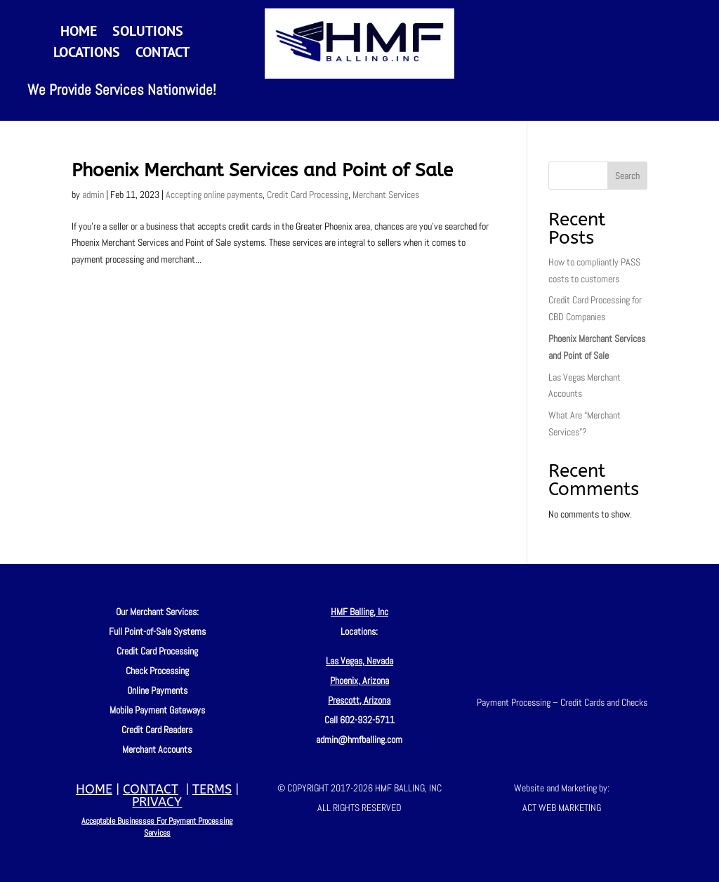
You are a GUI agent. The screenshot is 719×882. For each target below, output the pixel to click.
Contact (163, 54)
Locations (86, 54)
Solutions (147, 33)
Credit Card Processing (307, 194)
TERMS (212, 789)
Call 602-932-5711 (359, 719)
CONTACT (150, 789)
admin (93, 194)
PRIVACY (157, 802)
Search (627, 175)
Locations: (359, 631)
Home (78, 33)
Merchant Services (385, 194)
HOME (94, 789)
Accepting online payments (214, 194)
